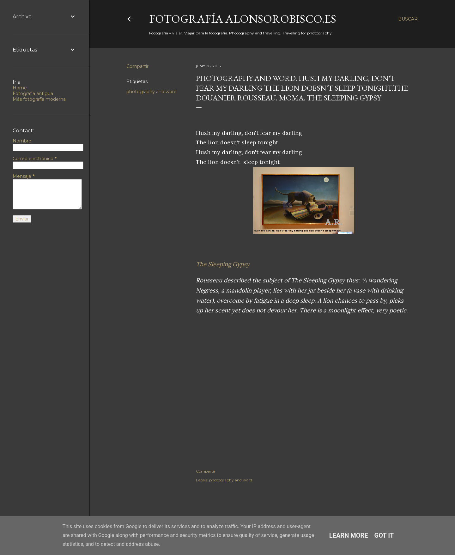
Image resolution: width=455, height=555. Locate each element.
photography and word (151, 91)
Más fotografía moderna (39, 99)
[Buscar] (408, 19)
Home (20, 88)
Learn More (348, 535)
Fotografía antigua (33, 93)
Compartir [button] (137, 66)
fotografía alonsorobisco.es (242, 18)
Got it (384, 535)
